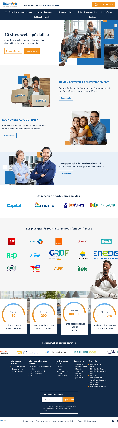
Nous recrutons (17, 371)
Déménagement (62, 371)
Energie (59, 369)
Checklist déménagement (96, 376)
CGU (31, 375)
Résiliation (60, 373)
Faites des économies (87, 12)
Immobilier (79, 364)
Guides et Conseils (41, 17)
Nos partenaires (65, 12)
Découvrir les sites (13, 51)
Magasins (78, 369)
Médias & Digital (81, 367)
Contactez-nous (17, 369)
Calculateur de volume (98, 380)
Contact (92, 17)
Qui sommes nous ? (19, 367)
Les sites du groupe (44, 12)
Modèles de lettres (97, 369)
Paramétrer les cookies (38, 371)
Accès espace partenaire (95, 383)
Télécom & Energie (79, 372)
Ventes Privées (107, 12)
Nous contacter (32, 51)
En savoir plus (66, 98)
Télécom (60, 367)
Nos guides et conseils (98, 387)
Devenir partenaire (79, 376)
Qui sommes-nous (24, 12)
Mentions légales (36, 373)
